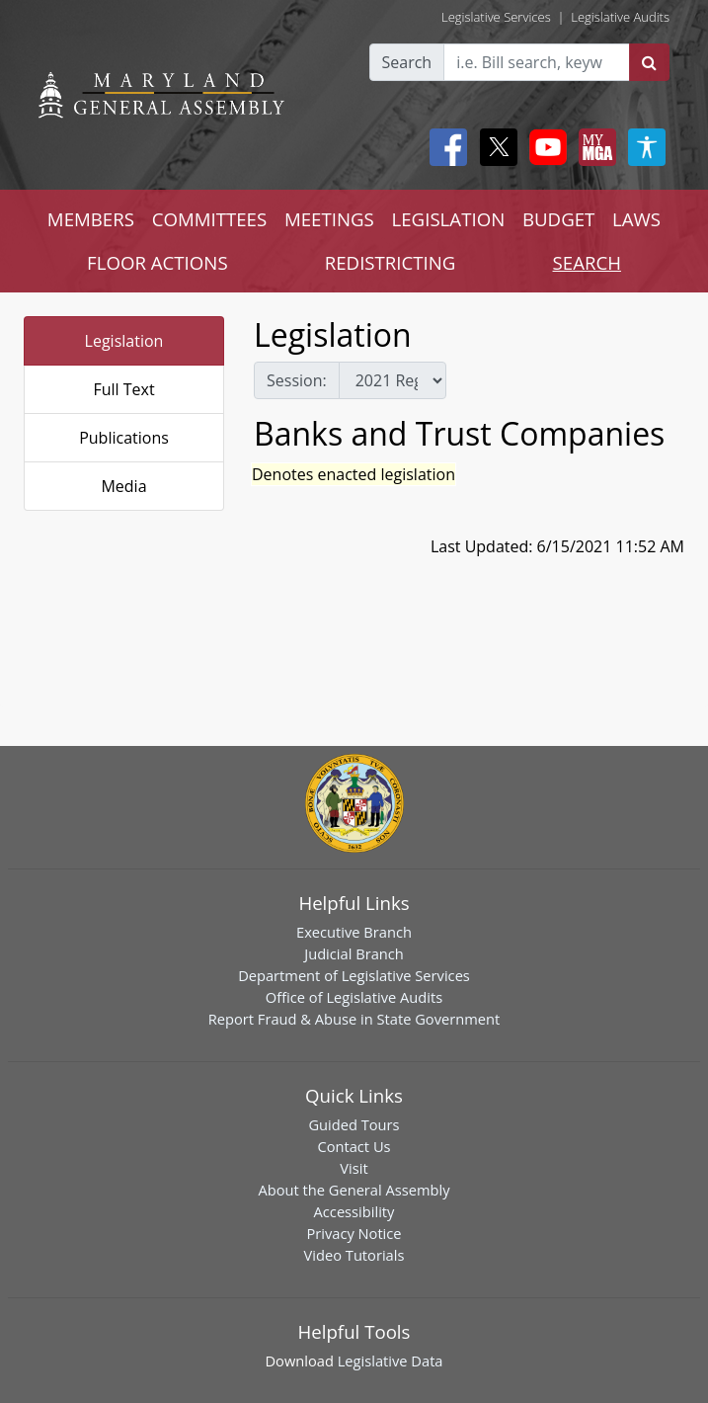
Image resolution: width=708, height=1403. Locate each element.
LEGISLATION (449, 218)
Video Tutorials (354, 1255)
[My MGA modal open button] (593, 147)
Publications (124, 438)
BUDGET (558, 218)
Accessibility (354, 1211)
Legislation (124, 341)
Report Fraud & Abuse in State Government (354, 1019)
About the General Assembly (353, 1189)
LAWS (636, 218)
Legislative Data (390, 1360)
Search (407, 62)
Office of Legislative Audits (354, 997)
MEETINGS (329, 218)
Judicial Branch (354, 953)
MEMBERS (90, 218)
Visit (353, 1168)
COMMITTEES (210, 218)
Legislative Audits (620, 17)
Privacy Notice (353, 1233)
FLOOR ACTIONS (157, 262)
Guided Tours (353, 1124)
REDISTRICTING (390, 262)
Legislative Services (496, 17)
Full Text (123, 389)
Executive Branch (354, 932)
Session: (297, 380)
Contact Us (353, 1146)
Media (123, 486)
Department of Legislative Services (354, 975)
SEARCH (587, 262)
